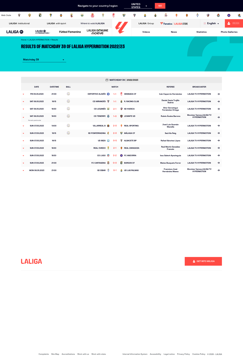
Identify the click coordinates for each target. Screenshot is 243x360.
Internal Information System (135, 354)
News (174, 32)
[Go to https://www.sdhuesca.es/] (208, 15)
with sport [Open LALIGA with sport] (56, 23)
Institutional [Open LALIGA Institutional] (19, 23)
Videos (146, 32)
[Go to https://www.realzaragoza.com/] (187, 15)
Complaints (44, 354)
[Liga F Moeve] (70, 32)
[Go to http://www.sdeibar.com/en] (197, 15)
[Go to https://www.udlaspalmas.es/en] (145, 15)
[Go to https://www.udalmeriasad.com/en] (29, 15)
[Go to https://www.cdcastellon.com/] (61, 15)
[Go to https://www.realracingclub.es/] (155, 15)
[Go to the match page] (218, 94)
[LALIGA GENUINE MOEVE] (97, 32)
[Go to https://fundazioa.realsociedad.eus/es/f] (239, 15)
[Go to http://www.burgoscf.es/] (40, 15)
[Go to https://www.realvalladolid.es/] (218, 15)
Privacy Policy (183, 354)
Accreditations (68, 354)
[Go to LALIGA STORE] (174, 23)
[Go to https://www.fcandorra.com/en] (229, 15)
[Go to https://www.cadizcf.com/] (50, 15)
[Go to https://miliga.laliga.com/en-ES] (234, 23)
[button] (15, 32)
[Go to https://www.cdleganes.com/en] (82, 15)
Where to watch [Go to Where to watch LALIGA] (93, 23)
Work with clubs (98, 354)
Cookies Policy (198, 354)
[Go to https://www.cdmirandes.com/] (134, 15)
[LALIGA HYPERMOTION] (43, 32)
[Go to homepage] (121, 35)
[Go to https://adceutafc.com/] (71, 15)
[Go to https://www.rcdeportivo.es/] (166, 15)
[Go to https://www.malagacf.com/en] (124, 15)
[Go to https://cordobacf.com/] (103, 15)
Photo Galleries (229, 32)
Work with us (83, 354)
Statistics (202, 32)
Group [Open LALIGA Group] (146, 23)
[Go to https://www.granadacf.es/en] (113, 15)
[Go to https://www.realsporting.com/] (176, 15)
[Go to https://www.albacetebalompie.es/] (19, 15)
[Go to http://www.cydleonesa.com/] (92, 15)
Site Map (55, 354)
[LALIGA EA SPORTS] (15, 32)
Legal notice (169, 354)
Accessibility (155, 354)
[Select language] (212, 23)
